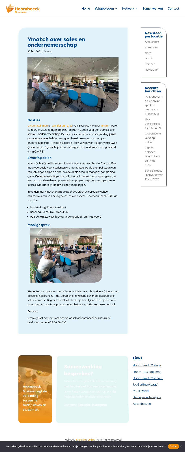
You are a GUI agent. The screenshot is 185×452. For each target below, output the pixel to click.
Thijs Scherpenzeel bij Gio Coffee (153, 124)
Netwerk (128, 8)
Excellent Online (85, 439)
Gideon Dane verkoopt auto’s (153, 138)
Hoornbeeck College (147, 365)
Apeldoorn (151, 47)
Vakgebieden (104, 8)
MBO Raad (141, 391)
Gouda (48, 51)
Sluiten (173, 446)
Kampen (150, 64)
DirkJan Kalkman (37, 125)
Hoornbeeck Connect (148, 378)
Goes (148, 52)
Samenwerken (153, 8)
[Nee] (180, 446)
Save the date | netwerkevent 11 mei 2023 (154, 175)
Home (86, 8)
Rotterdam (151, 69)
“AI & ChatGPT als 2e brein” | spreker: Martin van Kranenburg (154, 105)
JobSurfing (140, 384)
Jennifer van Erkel (62, 125)
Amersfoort (152, 41)
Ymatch (105, 125)
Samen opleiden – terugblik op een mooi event (152, 156)
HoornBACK (141, 372)
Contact (173, 8)
